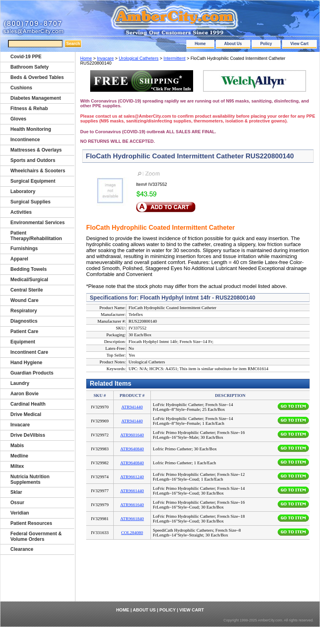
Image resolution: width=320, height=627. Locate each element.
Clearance (21, 549)
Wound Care (24, 300)
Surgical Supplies (30, 202)
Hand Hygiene (26, 362)
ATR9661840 (132, 518)
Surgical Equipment (32, 181)
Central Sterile (26, 290)
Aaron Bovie (24, 393)
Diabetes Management (35, 98)
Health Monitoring (30, 129)
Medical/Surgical (29, 279)
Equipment (22, 342)
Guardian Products (31, 373)
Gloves (18, 119)
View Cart (299, 43)
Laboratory (23, 191)
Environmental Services (37, 222)
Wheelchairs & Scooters (37, 171)
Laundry (19, 383)
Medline (19, 456)
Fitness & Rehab (29, 108)
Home (200, 43)
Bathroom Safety (29, 67)
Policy (266, 43)
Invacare (105, 58)
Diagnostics (24, 321)
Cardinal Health (27, 404)
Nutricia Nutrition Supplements (29, 479)
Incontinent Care (29, 352)
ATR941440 (132, 406)
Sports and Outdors (32, 160)
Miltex (17, 466)
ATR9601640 (132, 434)
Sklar (16, 492)
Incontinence (25, 139)
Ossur (17, 502)
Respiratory (23, 311)
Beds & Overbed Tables (37, 77)
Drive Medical (25, 414)
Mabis (17, 445)
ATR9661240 (132, 476)
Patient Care (24, 331)
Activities (21, 212)
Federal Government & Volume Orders (36, 536)
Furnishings (24, 248)
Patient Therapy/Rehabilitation (36, 235)
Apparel (19, 259)
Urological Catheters (139, 58)
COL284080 (132, 532)
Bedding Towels (28, 269)
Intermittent (175, 58)
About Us (233, 43)
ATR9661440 (132, 490)
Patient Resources (31, 523)
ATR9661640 (132, 504)
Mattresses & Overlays (36, 150)
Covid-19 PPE (25, 56)
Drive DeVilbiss (27, 435)
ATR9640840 (132, 448)
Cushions (21, 88)
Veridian (19, 513)
